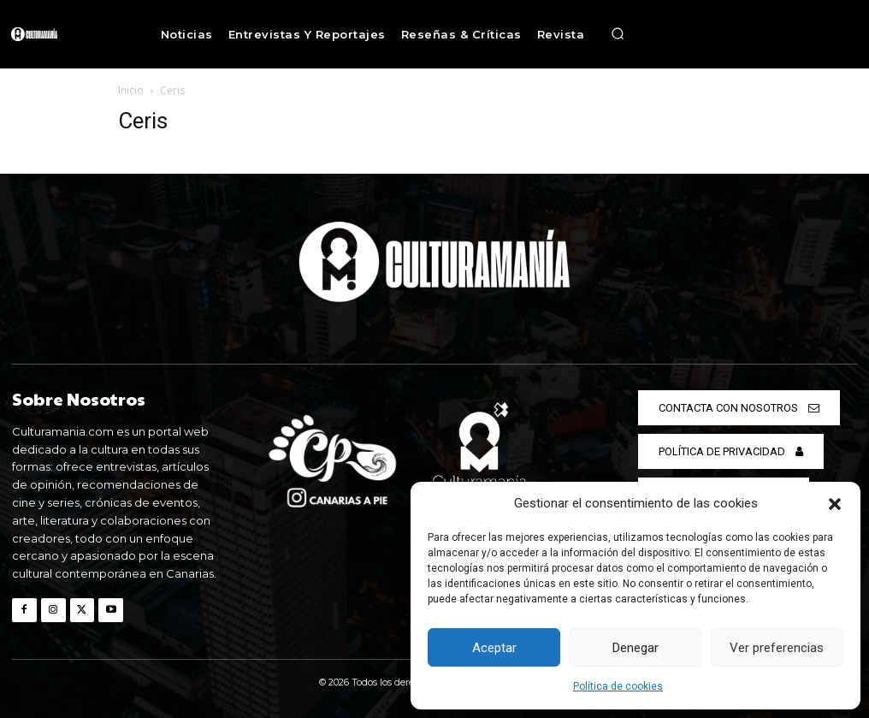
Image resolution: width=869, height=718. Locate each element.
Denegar (635, 648)
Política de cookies (618, 686)
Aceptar (494, 648)
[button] (834, 504)
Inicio (131, 90)
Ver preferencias (777, 648)
